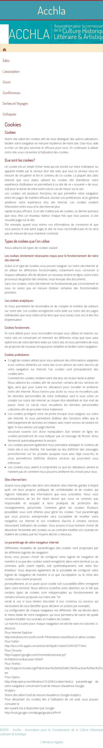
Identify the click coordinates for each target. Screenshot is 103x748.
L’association (11, 71)
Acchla (51, 10)
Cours (7, 82)
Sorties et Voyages (15, 103)
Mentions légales (52, 742)
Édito (6, 60)
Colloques (9, 114)
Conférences (11, 92)
